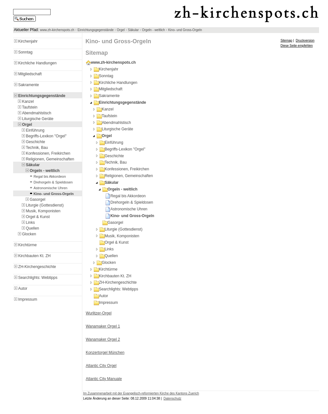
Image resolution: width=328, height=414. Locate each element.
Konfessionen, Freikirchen (45, 153)
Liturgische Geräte (35, 119)
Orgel (121, 30)
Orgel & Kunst (35, 217)
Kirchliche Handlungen (35, 63)
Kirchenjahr (25, 41)
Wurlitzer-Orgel (98, 313)
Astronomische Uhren (48, 188)
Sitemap (286, 40)
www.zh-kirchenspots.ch (57, 30)
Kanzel (25, 101)
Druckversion (305, 40)
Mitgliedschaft (27, 74)
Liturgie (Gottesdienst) (42, 205)
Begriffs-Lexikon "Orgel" (44, 136)
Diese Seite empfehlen (297, 45)
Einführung (33, 130)
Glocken (26, 234)
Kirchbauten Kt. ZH (32, 256)
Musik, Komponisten (41, 211)
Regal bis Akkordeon (47, 176)
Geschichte (33, 142)
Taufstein (27, 107)
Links (28, 222)
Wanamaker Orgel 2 (103, 339)
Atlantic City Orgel (101, 365)
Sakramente (26, 85)
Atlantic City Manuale (104, 379)
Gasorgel (35, 199)
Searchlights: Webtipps (35, 277)
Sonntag (23, 52)
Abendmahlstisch (34, 113)
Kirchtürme (25, 245)
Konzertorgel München (105, 352)
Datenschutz (173, 398)
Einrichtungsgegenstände (96, 30)
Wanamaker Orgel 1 (103, 326)
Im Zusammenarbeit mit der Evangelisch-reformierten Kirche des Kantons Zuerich (141, 393)
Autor (20, 288)
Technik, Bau (34, 147)
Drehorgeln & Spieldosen (51, 182)
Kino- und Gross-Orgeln (185, 30)
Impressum (25, 299)
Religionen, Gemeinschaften (47, 159)
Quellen (30, 228)
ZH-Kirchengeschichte (34, 266)
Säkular (133, 30)
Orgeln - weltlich (153, 30)
